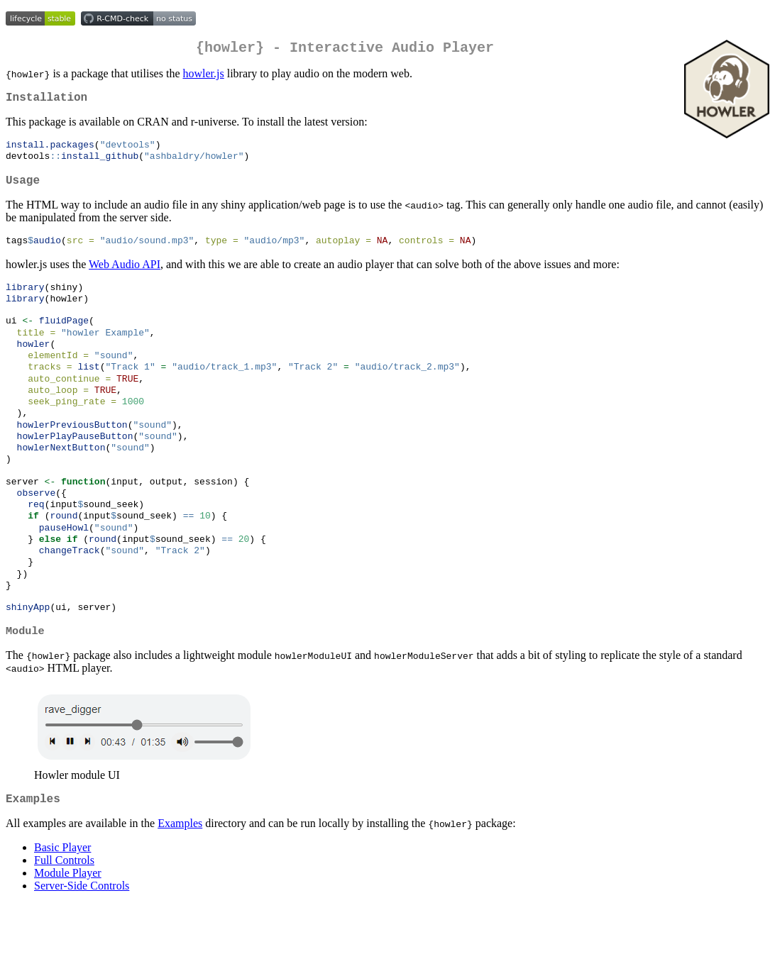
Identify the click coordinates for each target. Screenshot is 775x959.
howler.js (203, 76)
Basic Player (62, 903)
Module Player (67, 928)
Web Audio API (124, 276)
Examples (180, 878)
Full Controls (64, 915)
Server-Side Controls (81, 941)
